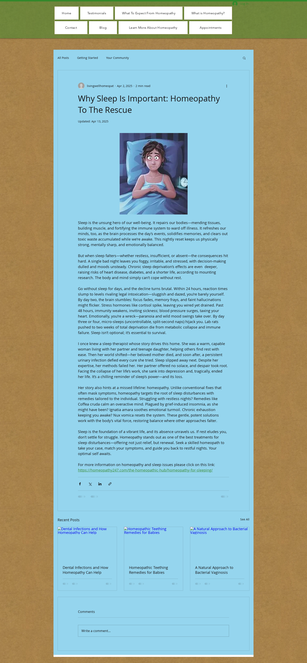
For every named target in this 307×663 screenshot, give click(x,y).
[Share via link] (110, 484)
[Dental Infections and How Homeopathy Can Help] (87, 543)
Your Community (117, 58)
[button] (244, 57)
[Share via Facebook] (80, 484)
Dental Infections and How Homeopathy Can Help (85, 570)
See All (244, 519)
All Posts (63, 58)
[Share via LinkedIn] (100, 484)
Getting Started (87, 58)
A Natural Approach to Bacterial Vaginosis (214, 570)
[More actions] (226, 85)
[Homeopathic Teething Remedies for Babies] (153, 543)
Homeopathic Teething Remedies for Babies (148, 570)
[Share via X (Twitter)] (90, 484)
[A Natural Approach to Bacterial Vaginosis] (219, 543)
